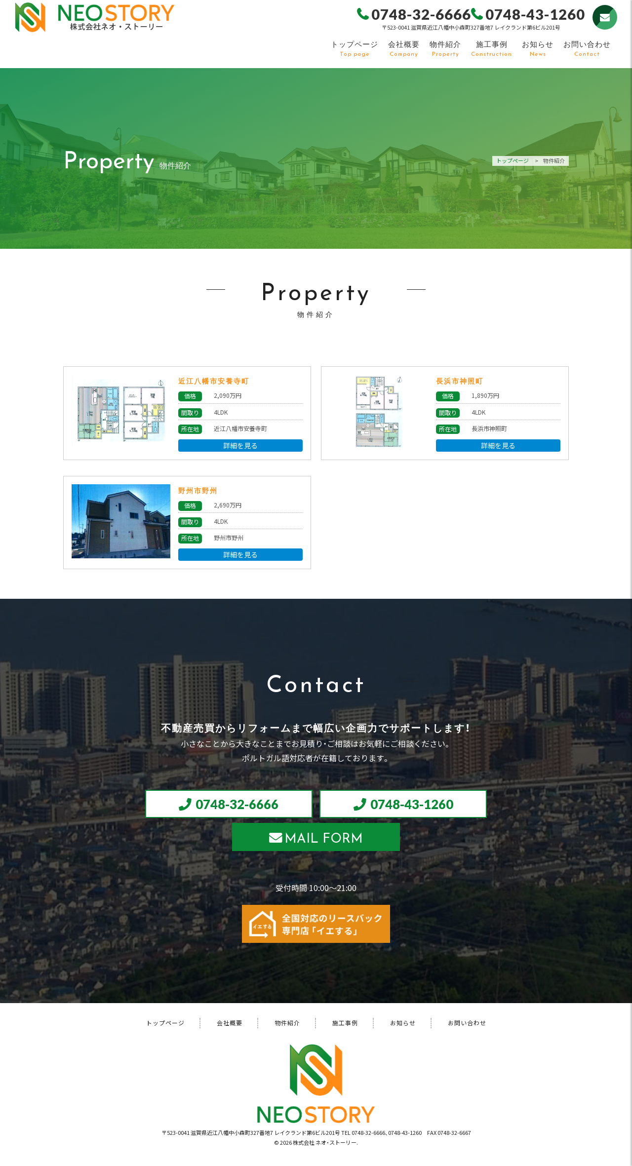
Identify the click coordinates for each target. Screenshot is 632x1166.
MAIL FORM (324, 842)
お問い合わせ (586, 48)
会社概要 (403, 48)
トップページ (354, 48)
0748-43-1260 (415, 805)
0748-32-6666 (235, 805)
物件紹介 (445, 48)
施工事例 (491, 48)
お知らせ (537, 48)
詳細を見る (240, 445)
